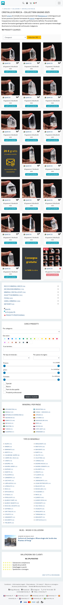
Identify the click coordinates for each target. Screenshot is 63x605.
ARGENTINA (40, 409)
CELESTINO (40, 458)
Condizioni (7, 584)
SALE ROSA (40, 506)
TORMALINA (40, 514)
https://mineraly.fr (40, 592)
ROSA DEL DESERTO (12, 506)
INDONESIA (10, 417)
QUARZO (39, 497)
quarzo (6, 63)
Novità (7, 309)
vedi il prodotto (10, 72)
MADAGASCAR (42, 420)
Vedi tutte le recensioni (51, 575)
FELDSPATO (9, 475)
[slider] (4, 366)
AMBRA (8, 446)
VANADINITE (10, 517)
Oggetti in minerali (13, 295)
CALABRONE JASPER (12, 455)
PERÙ (38, 423)
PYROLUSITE (10, 497)
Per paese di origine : (40, 355)
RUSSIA (39, 426)
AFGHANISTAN (11, 409)
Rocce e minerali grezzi (14, 286)
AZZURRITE (9, 520)
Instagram (35, 589)
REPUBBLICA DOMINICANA (14, 415)
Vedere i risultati (31, 397)
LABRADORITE (41, 480)
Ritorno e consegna (51, 584)
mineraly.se (49, 598)
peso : (5, 370)
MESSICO (9, 423)
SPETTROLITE (10, 511)
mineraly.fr (8, 595)
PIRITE (38, 494)
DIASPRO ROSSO (41, 463)
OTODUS (9, 494)
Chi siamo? (39, 584)
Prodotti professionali (14, 315)
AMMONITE (9, 449)
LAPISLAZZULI (10, 483)
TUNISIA (8, 429)
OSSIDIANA (39, 491)
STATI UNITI (40, 429)
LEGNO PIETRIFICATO (43, 483)
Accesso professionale (19, 586)
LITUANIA (40, 417)
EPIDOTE (39, 472)
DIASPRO (9, 463)
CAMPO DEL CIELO (11, 458)
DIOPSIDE (9, 469)
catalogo (6, 8)
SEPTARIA (9, 508)
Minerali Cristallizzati (15, 292)
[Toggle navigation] (59, 3)
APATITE (8, 452)
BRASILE (9, 412)
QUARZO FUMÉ (11, 500)
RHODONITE (40, 503)
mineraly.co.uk (22, 595)
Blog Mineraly (14, 589)
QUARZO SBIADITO (12, 503)
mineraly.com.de (37, 595)
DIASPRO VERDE (11, 466)
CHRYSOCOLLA (40, 520)
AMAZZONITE (40, 444)
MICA (7, 489)
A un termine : (7, 346)
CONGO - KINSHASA (43, 412)
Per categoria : (8, 328)
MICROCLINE (40, 489)
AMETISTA (40, 446)
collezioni (16, 8)
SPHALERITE (40, 511)
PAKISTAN (9, 426)
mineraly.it (51, 595)
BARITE (38, 452)
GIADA (38, 477)
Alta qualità (9, 312)
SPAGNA (39, 415)
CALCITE (39, 455)
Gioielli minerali (12, 301)
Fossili (8, 298)
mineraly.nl (24, 598)
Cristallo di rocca (28, 8)
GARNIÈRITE (10, 477)
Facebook (25, 589)
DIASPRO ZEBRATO (42, 466)
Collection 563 (34, 37)
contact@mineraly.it (23, 592)
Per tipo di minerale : (10, 355)
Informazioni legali (18, 584)
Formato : (6, 377)
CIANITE (8, 460)
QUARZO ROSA (41, 500)
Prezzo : (6, 363)
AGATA (8, 444)
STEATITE (9, 514)
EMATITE (8, 472)
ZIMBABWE (40, 431)
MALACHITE (40, 486)
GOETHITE (9, 480)
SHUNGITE (39, 508)
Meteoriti (9, 304)
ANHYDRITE (40, 449)
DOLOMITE (39, 469)
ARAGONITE (40, 517)
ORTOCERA (9, 491)
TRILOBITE (9, 522)
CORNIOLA (39, 460)
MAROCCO (10, 420)
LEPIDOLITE (9, 486)
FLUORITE (39, 475)
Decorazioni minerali (14, 289)
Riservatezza (30, 584)
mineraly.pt (36, 598)
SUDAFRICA (9, 431)
